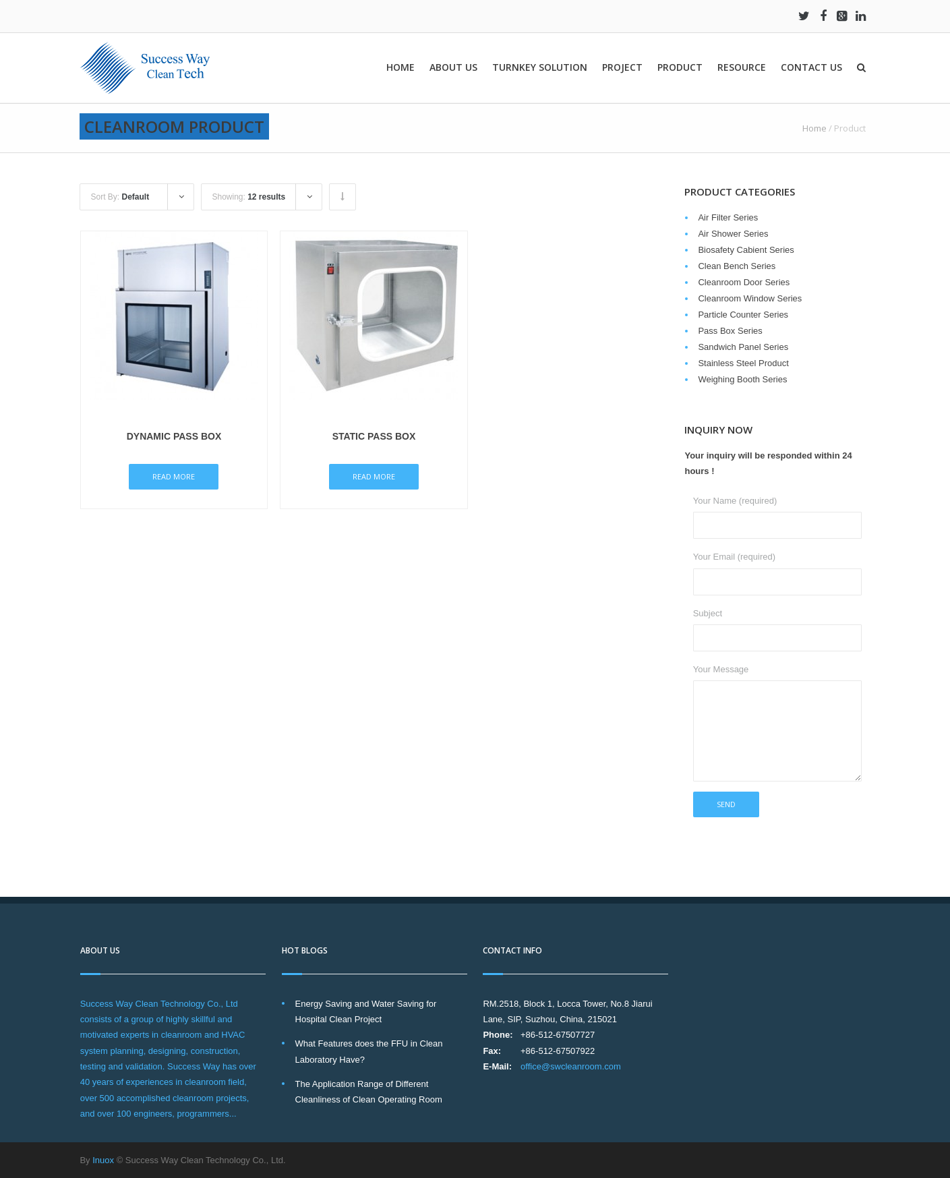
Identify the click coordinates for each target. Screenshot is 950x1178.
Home (400, 67)
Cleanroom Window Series (750, 298)
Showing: (248, 197)
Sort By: (119, 197)
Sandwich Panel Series (743, 347)
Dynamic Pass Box (174, 436)
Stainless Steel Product (743, 363)
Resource (741, 67)
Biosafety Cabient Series (746, 250)
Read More (173, 476)
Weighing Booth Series (742, 379)
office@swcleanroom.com (571, 1066)
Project (622, 67)
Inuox (103, 1160)
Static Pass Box (374, 436)
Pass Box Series (730, 331)
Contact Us (811, 67)
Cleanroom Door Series (744, 282)
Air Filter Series (728, 217)
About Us (453, 67)
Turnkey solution (539, 67)
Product (680, 67)
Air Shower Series (733, 234)
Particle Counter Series (743, 315)
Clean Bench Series (736, 266)
